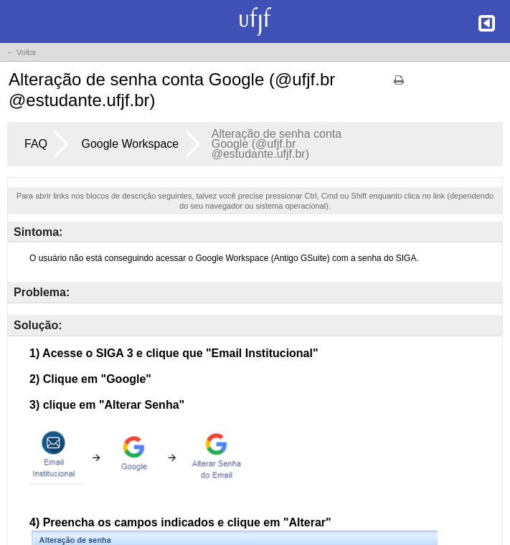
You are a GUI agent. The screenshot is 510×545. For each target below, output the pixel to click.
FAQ (35, 144)
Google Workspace (130, 144)
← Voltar (21, 52)
